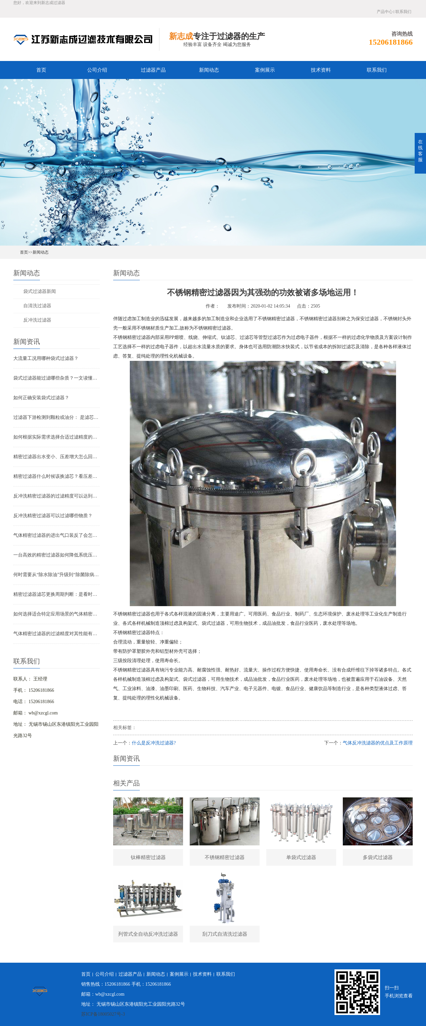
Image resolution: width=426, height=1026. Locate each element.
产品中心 (385, 11)
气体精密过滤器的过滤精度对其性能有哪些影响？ (56, 633)
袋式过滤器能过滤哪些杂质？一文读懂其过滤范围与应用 (56, 378)
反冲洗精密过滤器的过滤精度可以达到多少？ (56, 496)
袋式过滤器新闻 (39, 291)
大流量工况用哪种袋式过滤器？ (46, 358)
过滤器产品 (153, 70)
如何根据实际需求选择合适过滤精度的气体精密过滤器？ (56, 437)
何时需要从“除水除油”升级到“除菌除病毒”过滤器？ (56, 574)
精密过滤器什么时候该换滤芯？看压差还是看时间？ (56, 476)
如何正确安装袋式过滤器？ (41, 397)
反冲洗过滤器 (37, 320)
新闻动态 (209, 70)
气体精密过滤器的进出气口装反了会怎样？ (56, 535)
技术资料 (321, 70)
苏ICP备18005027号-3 (103, 1014)
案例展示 (265, 70)
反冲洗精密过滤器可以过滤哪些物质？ (53, 515)
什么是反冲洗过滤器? (154, 742)
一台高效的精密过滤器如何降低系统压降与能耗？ (56, 554)
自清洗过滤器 (37, 305)
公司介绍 (97, 70)
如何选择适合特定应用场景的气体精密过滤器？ (56, 613)
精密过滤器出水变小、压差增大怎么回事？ (56, 456)
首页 (41, 70)
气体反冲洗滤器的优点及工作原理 (378, 742)
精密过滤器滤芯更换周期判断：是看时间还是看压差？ (56, 594)
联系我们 (403, 11)
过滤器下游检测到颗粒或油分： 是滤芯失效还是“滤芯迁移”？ (56, 417)
